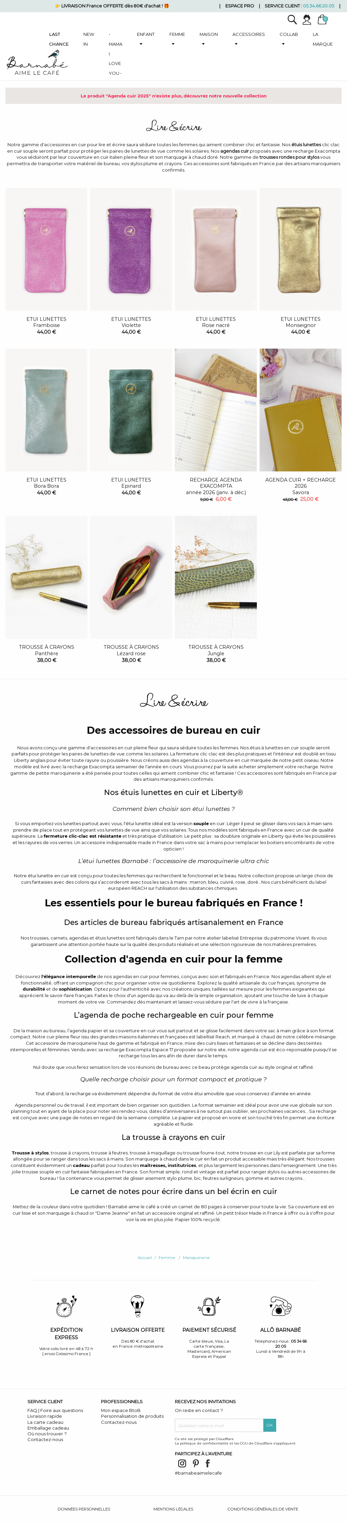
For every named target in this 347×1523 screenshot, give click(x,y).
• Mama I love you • (115, 53)
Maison (209, 34)
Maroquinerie (196, 1257)
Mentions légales (173, 1509)
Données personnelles (84, 1509)
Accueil (145, 1257)
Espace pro (239, 5)
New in (88, 39)
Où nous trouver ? (47, 1433)
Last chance (59, 39)
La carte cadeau (45, 1422)
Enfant (146, 34)
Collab (289, 34)
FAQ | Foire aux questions (55, 1410)
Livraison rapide (44, 1416)
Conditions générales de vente (263, 1509)
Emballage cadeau (48, 1428)
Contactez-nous (45, 1439)
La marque (323, 39)
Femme (177, 34)
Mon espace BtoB (121, 1410)
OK (270, 1425)
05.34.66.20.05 (318, 5)
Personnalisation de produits (132, 1416)
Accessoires (248, 34)
